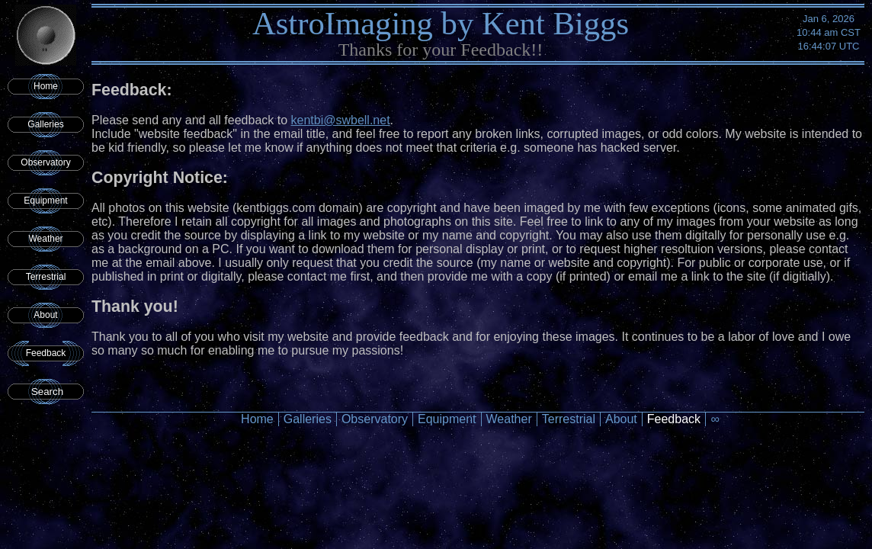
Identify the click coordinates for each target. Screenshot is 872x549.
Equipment (45, 200)
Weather (45, 238)
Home (46, 86)
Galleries (45, 124)
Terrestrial (46, 276)
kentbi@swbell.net (340, 120)
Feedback (46, 353)
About (45, 315)
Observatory (45, 162)
